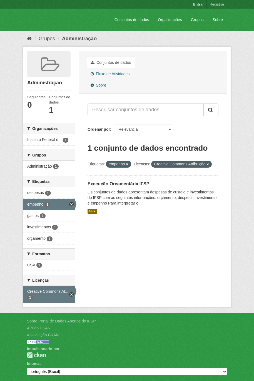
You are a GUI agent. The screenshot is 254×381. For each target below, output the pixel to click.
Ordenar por (99, 129)
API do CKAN (39, 328)
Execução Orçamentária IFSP (118, 183)
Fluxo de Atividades (110, 74)
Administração (79, 38)
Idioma (33, 363)
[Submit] (210, 110)
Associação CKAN (43, 335)
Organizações (170, 19)
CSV (92, 211)
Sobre (218, 19)
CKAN (36, 355)
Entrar (198, 4)
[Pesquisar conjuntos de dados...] (146, 110)
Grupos (197, 19)
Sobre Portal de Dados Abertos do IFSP (61, 321)
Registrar (217, 4)
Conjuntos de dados (131, 19)
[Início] (29, 38)
